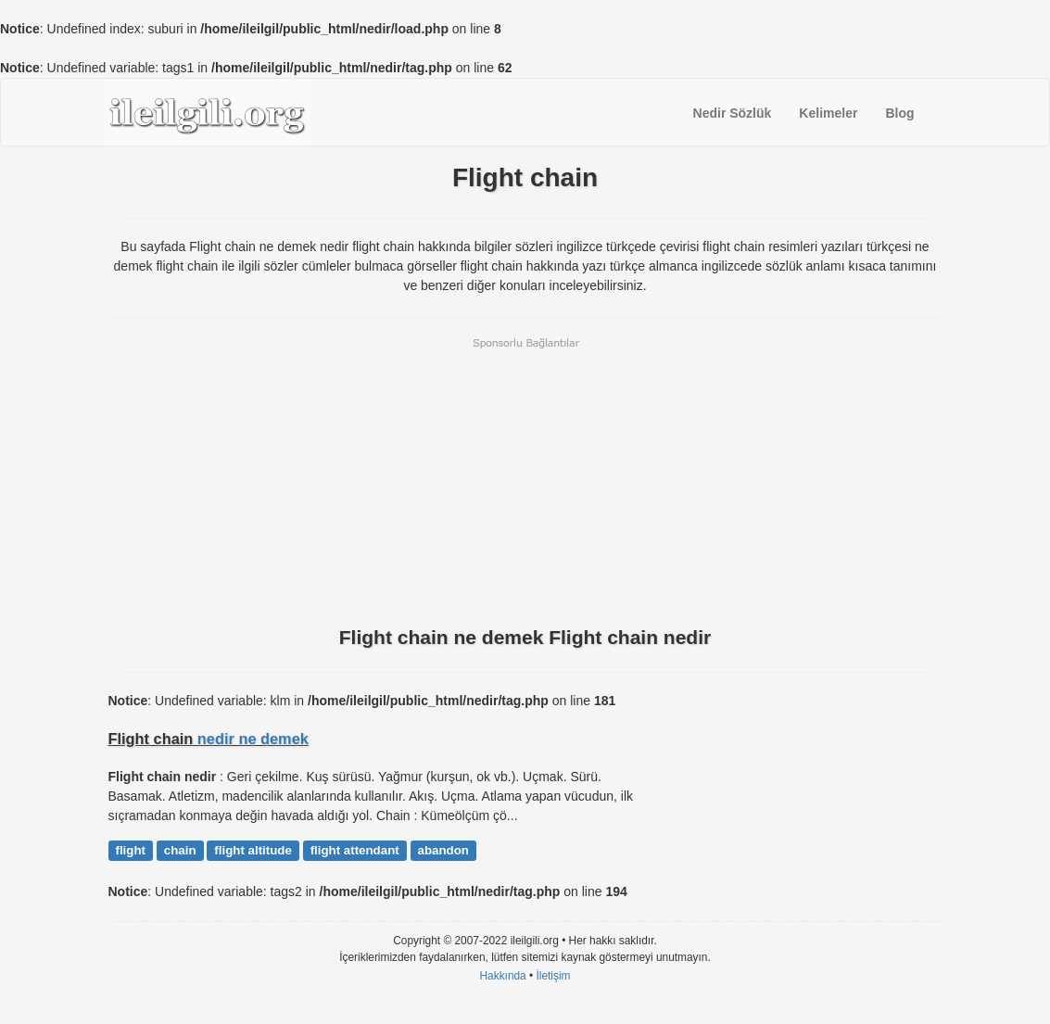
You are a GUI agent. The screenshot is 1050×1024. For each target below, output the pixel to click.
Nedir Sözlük (732, 113)
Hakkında (502, 975)
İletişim (554, 975)
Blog (899, 113)
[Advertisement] (525, 480)
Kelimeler (828, 113)
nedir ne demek (253, 738)
